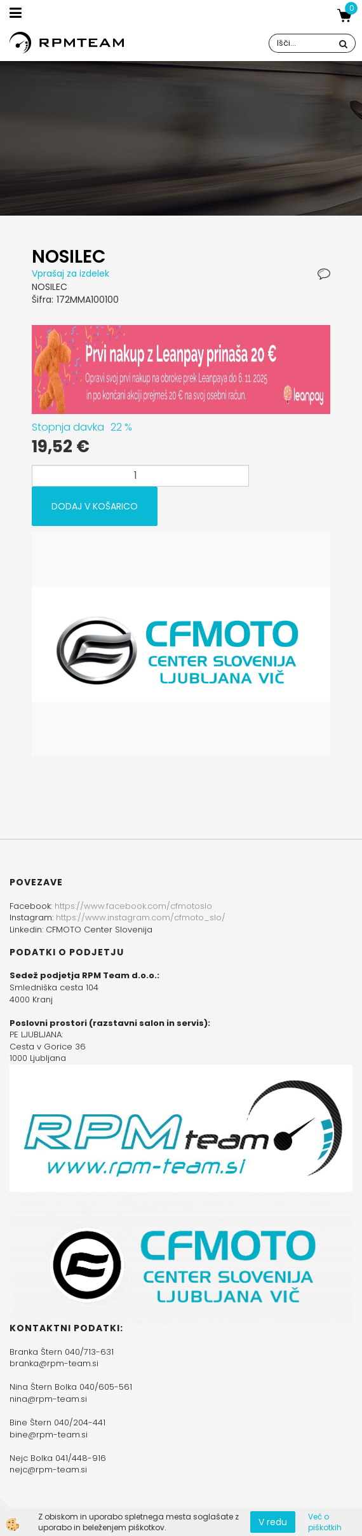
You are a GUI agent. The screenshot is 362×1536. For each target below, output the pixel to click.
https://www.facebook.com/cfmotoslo (133, 906)
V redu (272, 1522)
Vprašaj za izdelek (70, 273)
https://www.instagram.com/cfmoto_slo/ (140, 917)
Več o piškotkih (325, 1522)
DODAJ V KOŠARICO (94, 506)
